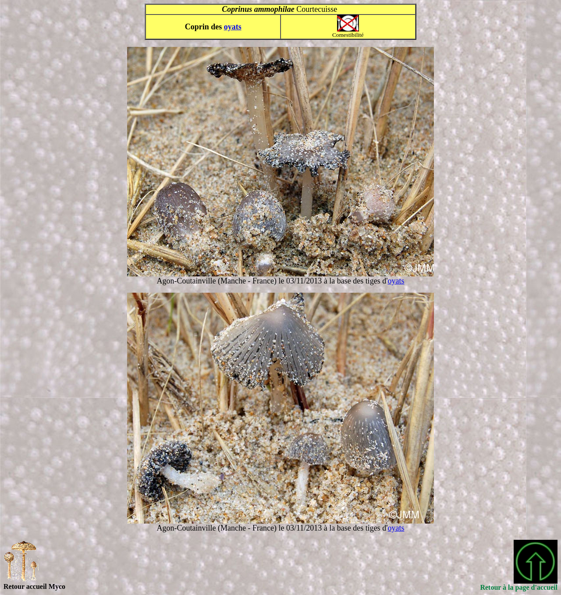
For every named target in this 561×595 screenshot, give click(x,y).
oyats (232, 26)
